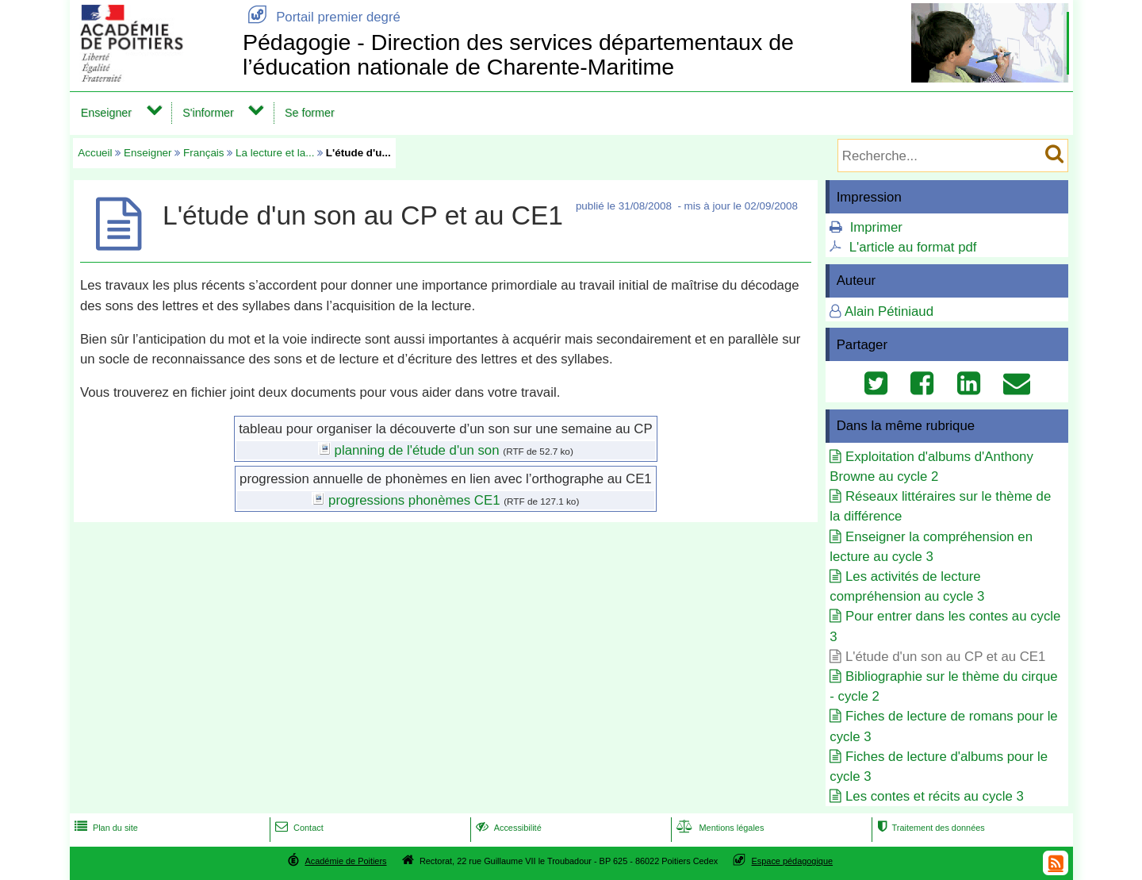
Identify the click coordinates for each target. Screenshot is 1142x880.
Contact (298, 827)
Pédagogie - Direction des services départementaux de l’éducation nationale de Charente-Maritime (518, 54)
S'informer (208, 112)
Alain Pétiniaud (889, 311)
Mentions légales (718, 827)
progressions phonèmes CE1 (414, 500)
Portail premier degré (321, 17)
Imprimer (876, 227)
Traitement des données (929, 827)
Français (203, 153)
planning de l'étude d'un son (417, 450)
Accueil (95, 153)
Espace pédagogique (793, 861)
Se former (310, 112)
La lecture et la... (275, 153)
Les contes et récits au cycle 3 (934, 796)
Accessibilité (507, 827)
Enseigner (106, 112)
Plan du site (104, 827)
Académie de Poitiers (345, 861)
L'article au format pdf (913, 247)
